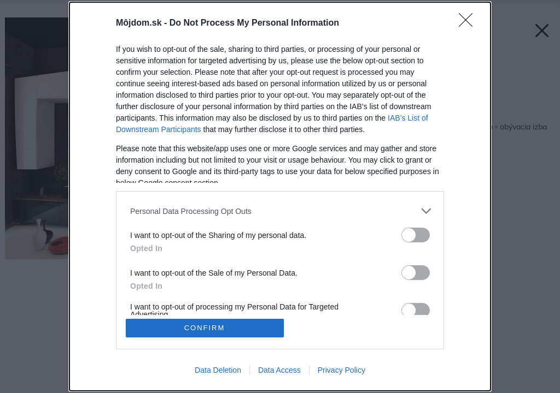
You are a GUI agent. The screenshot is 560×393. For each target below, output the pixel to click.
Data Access (279, 370)
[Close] (469, 23)
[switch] (415, 235)
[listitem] (280, 211)
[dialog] (280, 196)
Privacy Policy (341, 370)
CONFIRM (204, 328)
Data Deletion (218, 370)
